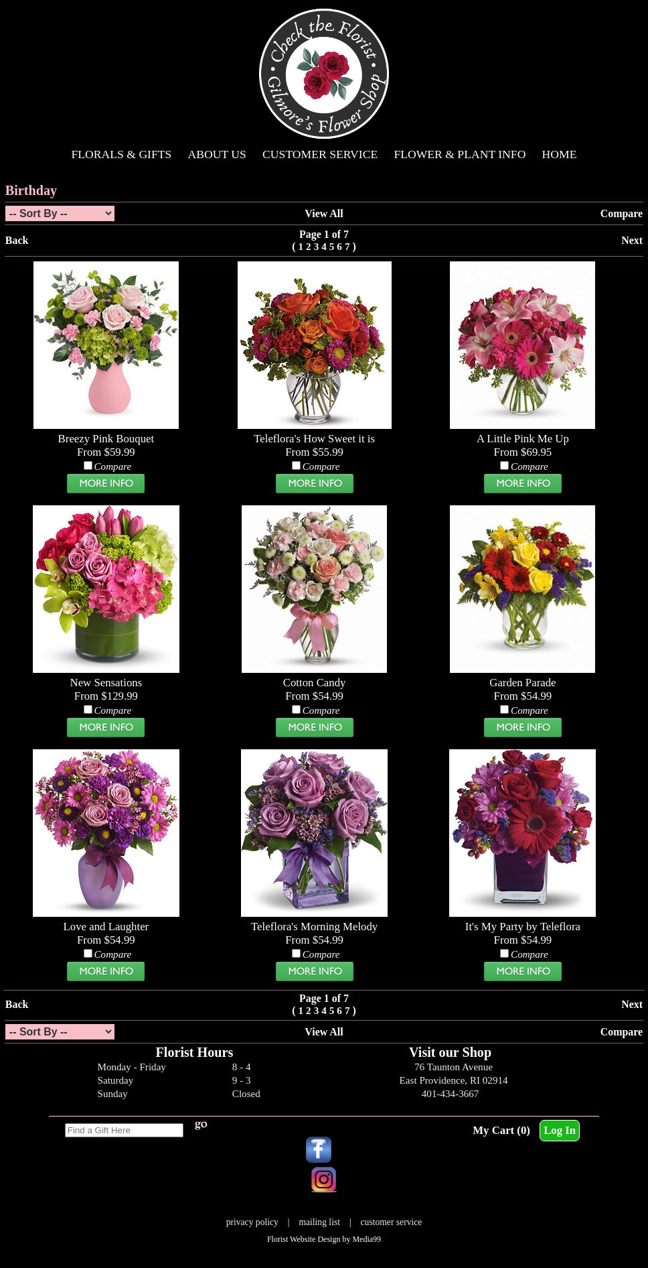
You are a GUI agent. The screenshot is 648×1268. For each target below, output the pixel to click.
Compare (621, 213)
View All (324, 213)
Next (632, 240)
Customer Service (320, 154)
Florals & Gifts (122, 154)
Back (17, 240)
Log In (560, 1130)
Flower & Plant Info (459, 154)
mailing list (319, 1222)
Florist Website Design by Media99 (324, 1239)
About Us (217, 154)
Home (559, 154)
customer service (391, 1222)
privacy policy (252, 1222)
